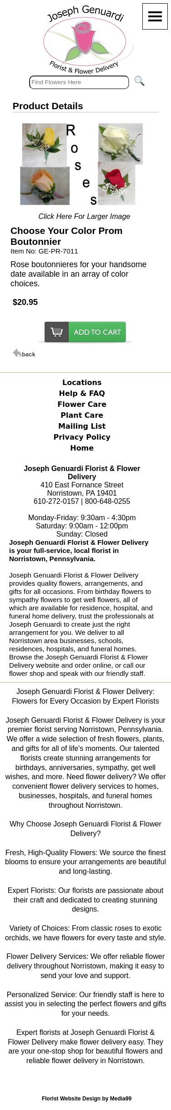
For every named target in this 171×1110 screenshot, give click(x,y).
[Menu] (155, 16)
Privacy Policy (81, 437)
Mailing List (82, 426)
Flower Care (81, 404)
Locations (82, 382)
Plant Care (81, 415)
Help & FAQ (82, 393)
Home (82, 448)
